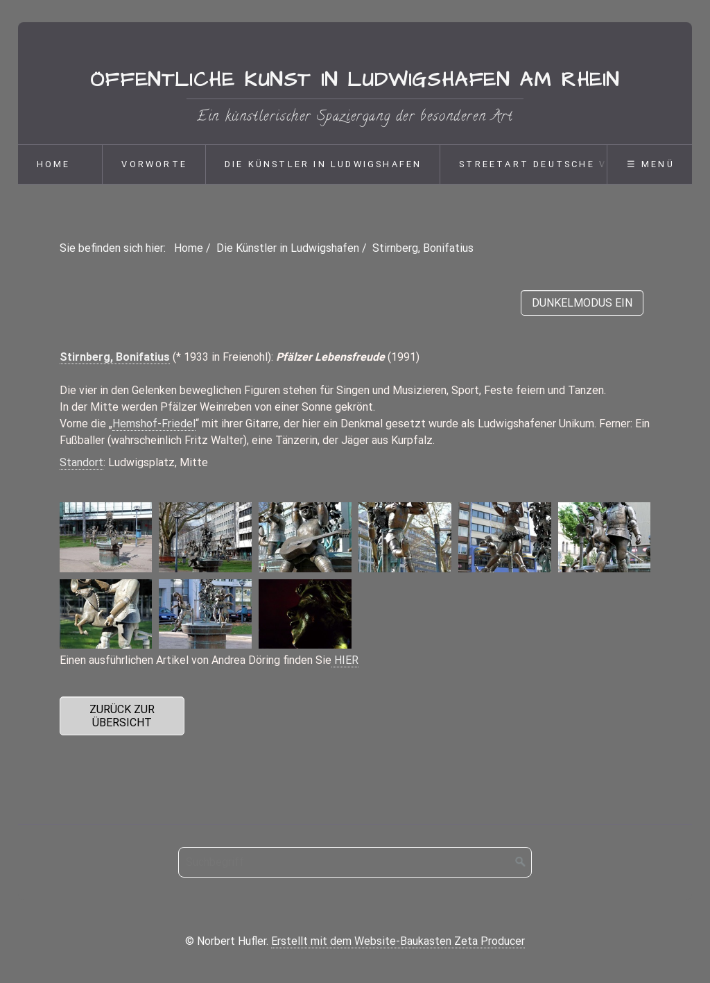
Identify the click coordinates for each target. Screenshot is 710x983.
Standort (81, 462)
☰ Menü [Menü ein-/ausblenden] (651, 164)
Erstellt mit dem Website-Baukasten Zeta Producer (398, 941)
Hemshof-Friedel (154, 423)
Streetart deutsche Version (554, 164)
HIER (344, 660)
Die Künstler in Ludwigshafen (323, 164)
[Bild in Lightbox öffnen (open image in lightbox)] (106, 537)
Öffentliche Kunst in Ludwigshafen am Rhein (355, 80)
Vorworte (154, 164)
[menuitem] (60, 164)
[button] (122, 715)
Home (54, 164)
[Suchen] (521, 862)
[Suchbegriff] (355, 862)
